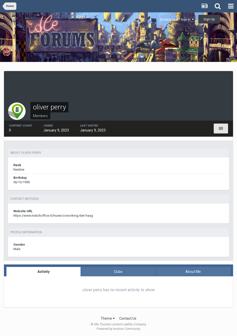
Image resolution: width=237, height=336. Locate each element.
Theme (108, 318)
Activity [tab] (43, 272)
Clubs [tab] (118, 272)
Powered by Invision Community (118, 329)
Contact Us (127, 318)
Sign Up (209, 19)
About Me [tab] (193, 272)
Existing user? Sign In (177, 19)
